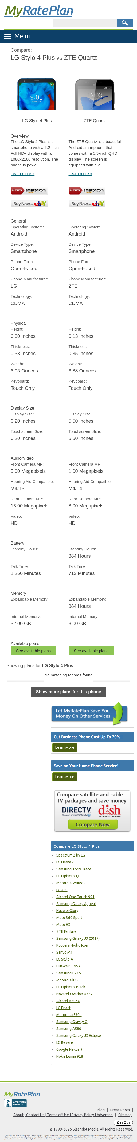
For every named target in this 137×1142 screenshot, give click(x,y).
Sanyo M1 (64, 952)
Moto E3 (63, 924)
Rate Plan (38, 9)
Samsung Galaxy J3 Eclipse (78, 1035)
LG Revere (64, 1042)
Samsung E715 (68, 973)
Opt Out (123, 1122)
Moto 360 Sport (69, 917)
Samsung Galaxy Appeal (76, 904)
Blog (101, 1110)
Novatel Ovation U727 (74, 994)
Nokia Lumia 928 (69, 1056)
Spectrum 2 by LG (70, 855)
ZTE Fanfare (66, 931)
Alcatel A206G (68, 1001)
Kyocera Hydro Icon (72, 945)
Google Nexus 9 (69, 1049)
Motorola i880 (68, 980)
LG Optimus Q (67, 876)
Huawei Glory (67, 911)
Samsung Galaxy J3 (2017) (78, 938)
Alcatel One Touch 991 (75, 897)
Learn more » (22, 173)
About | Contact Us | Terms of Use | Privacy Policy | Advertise (63, 1115)
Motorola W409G (70, 883)
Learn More (64, 747)
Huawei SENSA (68, 966)
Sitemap (125, 1115)
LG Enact (63, 1008)
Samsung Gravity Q (72, 1022)
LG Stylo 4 (64, 959)
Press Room (120, 1110)
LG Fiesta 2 (65, 862)
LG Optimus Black (70, 987)
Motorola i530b (69, 1015)
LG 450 (62, 890)
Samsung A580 (68, 1028)
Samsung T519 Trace (73, 869)
